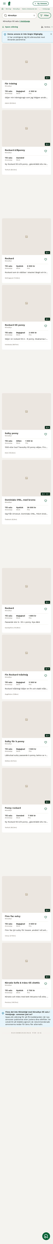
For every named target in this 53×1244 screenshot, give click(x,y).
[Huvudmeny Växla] (4, 3)
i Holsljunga (24, 21)
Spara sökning (10, 27)
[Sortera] (47, 26)
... (39, 9)
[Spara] (45, 84)
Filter (44, 15)
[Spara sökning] (46, 1236)
